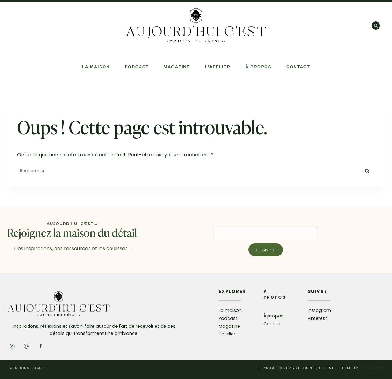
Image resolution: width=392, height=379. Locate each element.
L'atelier (227, 334)
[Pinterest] (26, 346)
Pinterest (317, 318)
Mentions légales (28, 368)
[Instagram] (12, 346)
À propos (258, 66)
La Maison (96, 66)
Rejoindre (265, 250)
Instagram (319, 310)
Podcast (137, 66)
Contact (298, 66)
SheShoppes (372, 368)
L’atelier (217, 66)
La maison (230, 310)
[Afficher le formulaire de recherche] (376, 25)
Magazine (177, 66)
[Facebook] (41, 346)
